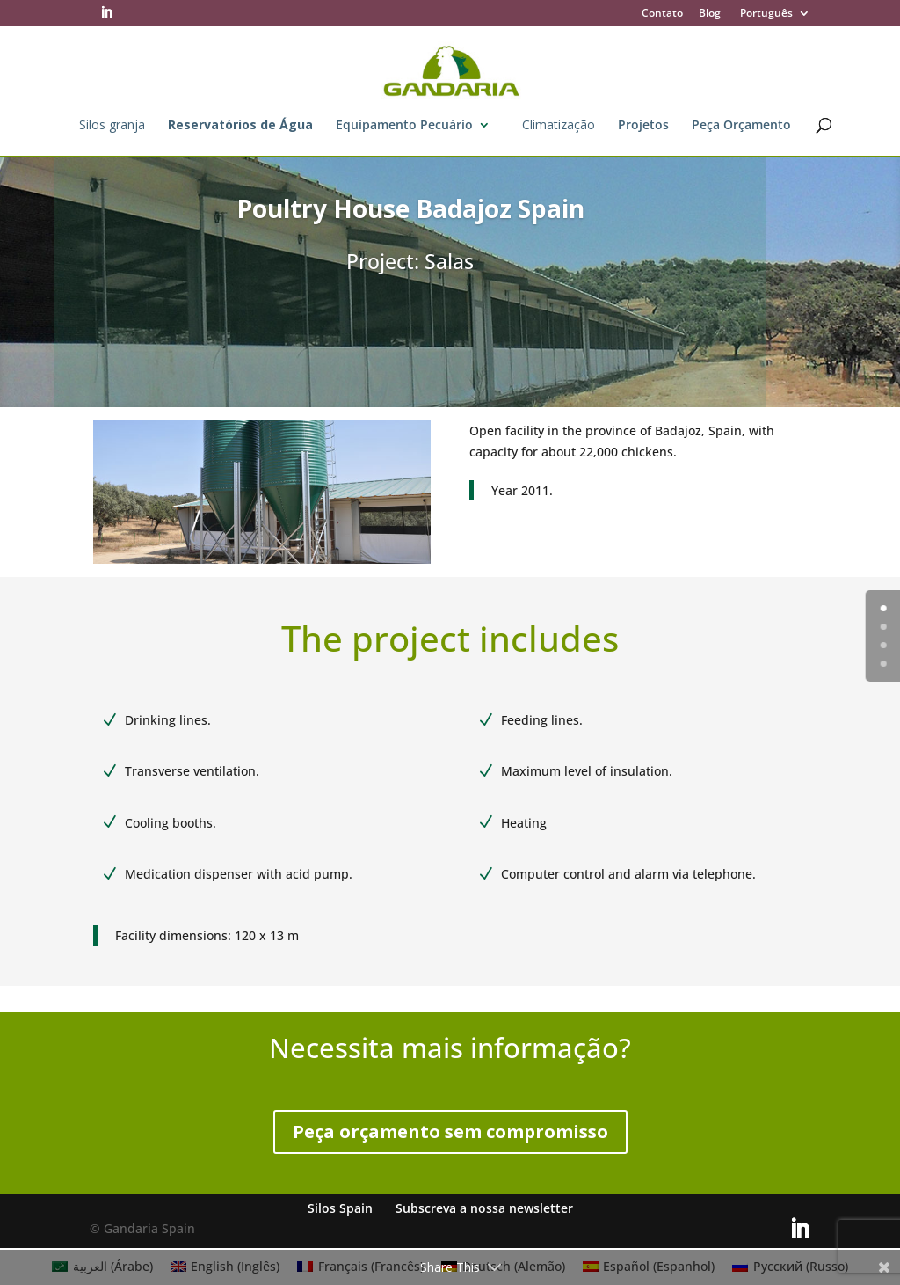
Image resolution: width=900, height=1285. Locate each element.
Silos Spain (340, 1208)
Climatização (558, 126)
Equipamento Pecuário (404, 126)
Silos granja (112, 126)
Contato (662, 14)
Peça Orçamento (741, 126)
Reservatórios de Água (240, 126)
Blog (710, 14)
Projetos (643, 126)
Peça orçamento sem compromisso (450, 1131)
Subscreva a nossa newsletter (484, 1208)
